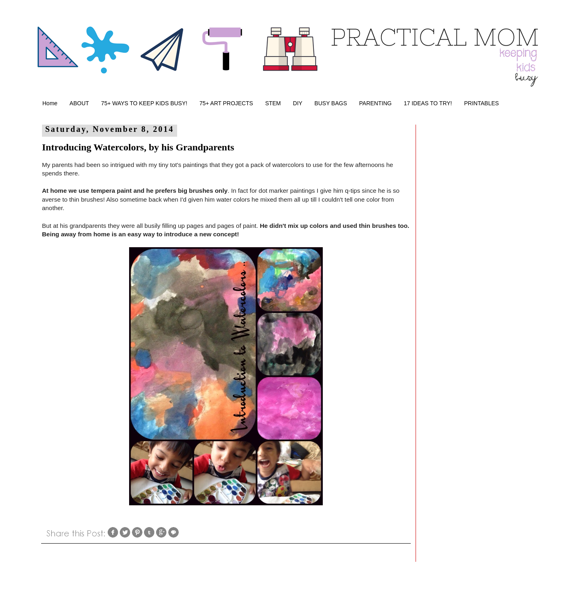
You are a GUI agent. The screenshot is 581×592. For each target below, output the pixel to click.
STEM (273, 103)
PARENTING (375, 103)
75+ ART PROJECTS (226, 103)
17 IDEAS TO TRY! (428, 103)
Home (49, 103)
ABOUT (79, 103)
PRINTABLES (481, 103)
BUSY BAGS (330, 103)
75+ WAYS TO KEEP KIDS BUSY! (144, 103)
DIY (297, 103)
